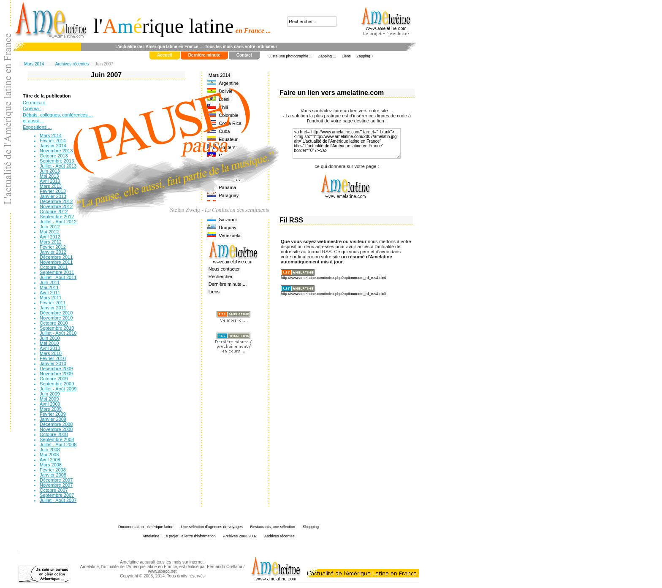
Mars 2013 (51, 186)
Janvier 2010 (53, 363)
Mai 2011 (49, 287)
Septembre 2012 (57, 216)
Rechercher (221, 276)
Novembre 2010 (56, 317)
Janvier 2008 (53, 474)
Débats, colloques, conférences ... (58, 114)
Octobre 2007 (54, 490)
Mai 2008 (49, 454)
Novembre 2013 (56, 150)
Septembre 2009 (57, 383)
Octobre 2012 (54, 211)
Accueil (164, 55)
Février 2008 (53, 469)
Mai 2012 (49, 231)
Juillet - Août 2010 (58, 333)
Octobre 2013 (54, 155)
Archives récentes (72, 64)
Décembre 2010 (56, 312)
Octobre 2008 (54, 434)
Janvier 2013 (53, 196)
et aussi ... (33, 120)
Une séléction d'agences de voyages (211, 527)
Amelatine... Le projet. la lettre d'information (179, 536)
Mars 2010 (51, 353)
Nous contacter (224, 268)
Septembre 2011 (57, 272)
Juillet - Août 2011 (58, 277)
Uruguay (227, 227)
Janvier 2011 (53, 307)
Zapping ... (327, 56)
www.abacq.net (162, 571)
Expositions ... (37, 127)
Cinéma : (32, 108)
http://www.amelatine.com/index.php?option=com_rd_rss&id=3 (333, 294)
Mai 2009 (49, 398)
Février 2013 (53, 191)
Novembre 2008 (56, 429)
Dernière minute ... (228, 284)
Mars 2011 (51, 297)
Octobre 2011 (54, 267)
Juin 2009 (50, 393)
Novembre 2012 (56, 206)
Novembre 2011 (56, 262)
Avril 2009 (50, 403)
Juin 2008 (50, 449)
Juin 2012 (50, 226)
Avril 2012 (50, 236)
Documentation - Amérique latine (146, 527)
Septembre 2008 (57, 439)
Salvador (228, 219)
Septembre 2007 (57, 495)
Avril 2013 (50, 181)
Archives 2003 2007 (240, 536)
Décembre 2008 (56, 424)
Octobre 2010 (54, 322)
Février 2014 (53, 140)
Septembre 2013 (57, 160)
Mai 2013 (49, 176)
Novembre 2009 (56, 373)
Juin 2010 (50, 338)
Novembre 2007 (56, 485)
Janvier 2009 (53, 419)
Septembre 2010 (57, 328)
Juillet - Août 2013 (58, 165)
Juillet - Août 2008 (58, 444)
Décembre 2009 (56, 368)
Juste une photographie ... (290, 56)
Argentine (229, 83)
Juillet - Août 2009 (58, 388)
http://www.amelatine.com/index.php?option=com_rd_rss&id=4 (333, 278)
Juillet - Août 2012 (58, 221)
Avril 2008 (50, 459)
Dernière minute (204, 55)
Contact (244, 55)
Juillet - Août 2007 (58, 500)
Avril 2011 (50, 292)
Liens (346, 56)
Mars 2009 (51, 409)
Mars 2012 (51, 241)
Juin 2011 (50, 282)
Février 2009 (53, 414)
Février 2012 (53, 246)
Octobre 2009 (54, 378)
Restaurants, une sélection (273, 527)
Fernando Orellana (224, 566)
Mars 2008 (51, 464)
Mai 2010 (49, 343)
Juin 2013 (50, 170)
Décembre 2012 (56, 201)
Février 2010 (53, 358)
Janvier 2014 (53, 145)
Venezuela (229, 235)
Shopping (311, 527)
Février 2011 (53, 302)
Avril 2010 (50, 348)
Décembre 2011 (56, 257)
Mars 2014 (34, 64)
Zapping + (364, 56)
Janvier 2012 (53, 252)
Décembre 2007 (56, 479)
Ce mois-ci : (35, 102)
